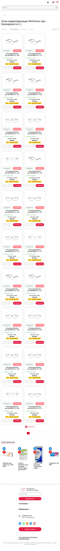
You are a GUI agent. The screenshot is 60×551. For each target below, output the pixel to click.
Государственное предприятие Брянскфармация (28, 538)
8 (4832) (24, 516)
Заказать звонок (30, 529)
